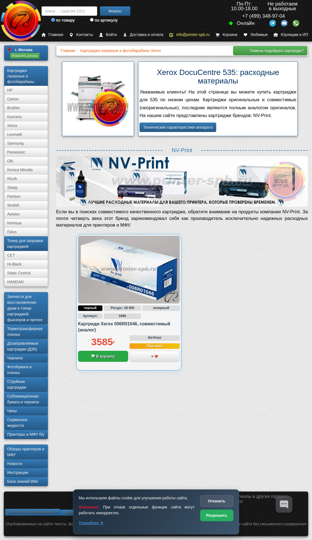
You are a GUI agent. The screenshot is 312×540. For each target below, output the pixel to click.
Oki (10, 161)
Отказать (216, 501)
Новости (14, 463)
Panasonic (16, 152)
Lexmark (14, 134)
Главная (52, 34)
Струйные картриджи (16, 384)
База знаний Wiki (22, 481)
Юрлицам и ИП (291, 34)
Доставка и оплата (143, 34)
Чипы (12, 411)
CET (11, 255)
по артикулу (104, 20)
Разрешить (216, 515)
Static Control (18, 273)
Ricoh (12, 178)
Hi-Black (14, 264)
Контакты (81, 34)
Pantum (13, 196)
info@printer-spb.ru (189, 34)
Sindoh (13, 205)
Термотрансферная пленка (24, 331)
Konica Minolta (20, 170)
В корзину (103, 356)
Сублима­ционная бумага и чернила (23, 399)
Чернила (15, 358)
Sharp (12, 187)
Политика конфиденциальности (32, 512)
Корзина (226, 34)
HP (9, 90)
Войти (108, 34)
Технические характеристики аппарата (178, 127)
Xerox (12, 125)
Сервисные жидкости (17, 422)
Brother (13, 108)
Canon (13, 99)
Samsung (15, 143)
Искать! (115, 11)
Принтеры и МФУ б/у (25, 434)
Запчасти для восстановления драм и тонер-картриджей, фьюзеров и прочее (25, 308)
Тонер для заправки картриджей (25, 243)
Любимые (255, 34)
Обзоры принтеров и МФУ (25, 452)
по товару (63, 20)
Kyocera (14, 117)
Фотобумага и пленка (19, 370)
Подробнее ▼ (91, 523)
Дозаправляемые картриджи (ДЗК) (22, 346)
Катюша (14, 223)
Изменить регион (25, 56)
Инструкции (17, 472)
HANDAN (15, 282)
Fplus (12, 232)
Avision (13, 214)
